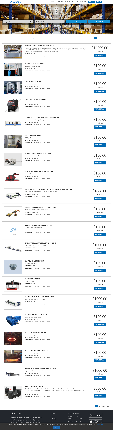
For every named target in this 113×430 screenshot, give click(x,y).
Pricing (67, 2)
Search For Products (74, 421)
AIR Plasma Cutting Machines (35, 100)
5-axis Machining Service (34, 82)
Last (107, 38)
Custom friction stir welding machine (39, 171)
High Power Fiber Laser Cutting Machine (39, 297)
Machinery (23, 38)
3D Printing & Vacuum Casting (36, 64)
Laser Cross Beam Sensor (34, 386)
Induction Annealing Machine (36, 333)
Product (6, 38)
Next (102, 38)
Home (52, 2)
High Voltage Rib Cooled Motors (36, 315)
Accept (56, 427)
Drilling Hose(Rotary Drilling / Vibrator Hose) (41, 207)
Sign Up (99, 2)
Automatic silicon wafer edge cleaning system (42, 118)
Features (60, 2)
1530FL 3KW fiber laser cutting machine (39, 46)
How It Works (81, 2)
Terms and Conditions (75, 419)
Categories (99, 22)
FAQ (73, 2)
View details (99, 55)
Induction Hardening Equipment (37, 351)
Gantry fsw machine (32, 279)
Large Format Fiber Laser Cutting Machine (40, 368)
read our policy (100, 424)
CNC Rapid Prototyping (33, 135)
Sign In (91, 2)
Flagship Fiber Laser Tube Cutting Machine (40, 243)
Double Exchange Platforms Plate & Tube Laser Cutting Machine (48, 189)
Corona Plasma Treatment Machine (38, 153)
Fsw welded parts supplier (34, 261)
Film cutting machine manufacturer (38, 225)
